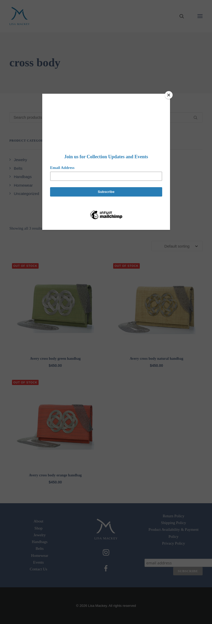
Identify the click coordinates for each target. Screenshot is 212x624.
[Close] (169, 95)
